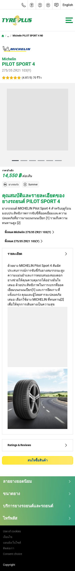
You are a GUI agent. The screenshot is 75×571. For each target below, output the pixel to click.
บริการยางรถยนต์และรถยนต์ (37, 506)
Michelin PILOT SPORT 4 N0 (27, 35)
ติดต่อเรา (8, 548)
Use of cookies (12, 531)
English (68, 5)
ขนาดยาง (37, 494)
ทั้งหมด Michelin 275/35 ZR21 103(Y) (30, 232)
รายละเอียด (37, 254)
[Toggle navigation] (69, 20)
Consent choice (12, 553)
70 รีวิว (37, 77)
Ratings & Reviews (37, 445)
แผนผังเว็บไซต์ (12, 542)
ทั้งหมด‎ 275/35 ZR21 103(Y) (24, 241)
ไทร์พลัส (37, 518)
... (8, 35)
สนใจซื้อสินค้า (38, 460)
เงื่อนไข (7, 537)
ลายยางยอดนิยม (37, 481)
